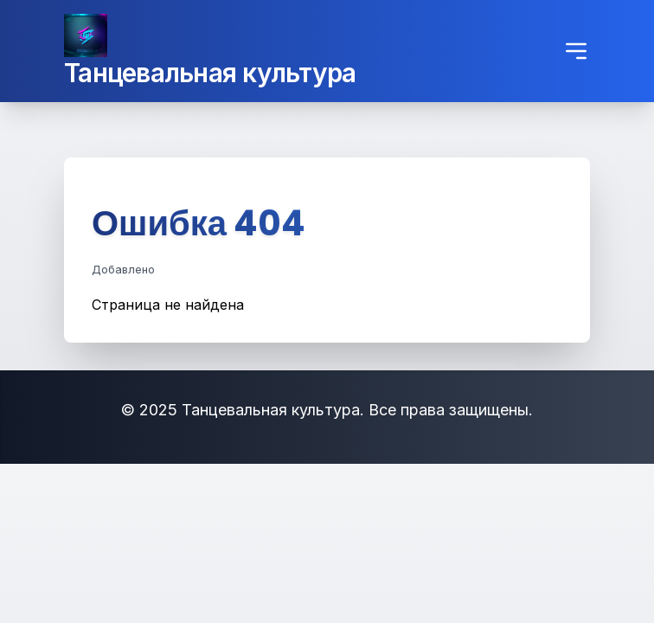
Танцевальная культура (210, 72)
